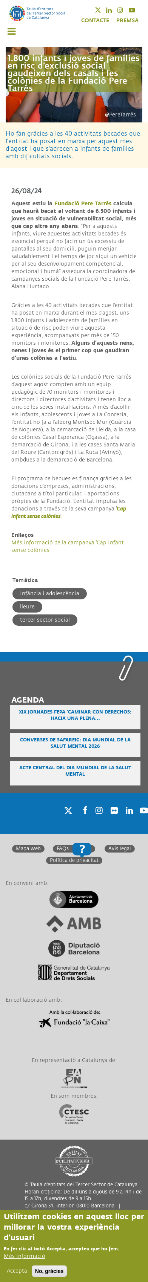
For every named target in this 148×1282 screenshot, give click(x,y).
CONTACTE (95, 20)
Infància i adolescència (49, 593)
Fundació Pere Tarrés (82, 203)
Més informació (24, 1256)
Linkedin (114, 10)
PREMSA (127, 20)
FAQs (63, 848)
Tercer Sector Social (45, 620)
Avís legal (119, 848)
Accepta (17, 1271)
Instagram (125, 10)
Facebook (83, 820)
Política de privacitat (74, 860)
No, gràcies (49, 1271)
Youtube (137, 10)
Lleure (27, 607)
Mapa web (28, 848)
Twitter (103, 10)
